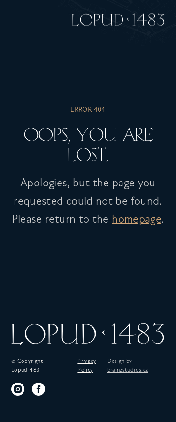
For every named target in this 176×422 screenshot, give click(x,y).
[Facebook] (38, 389)
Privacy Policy (86, 366)
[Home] (118, 19)
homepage (136, 219)
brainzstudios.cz (127, 370)
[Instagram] (17, 389)
